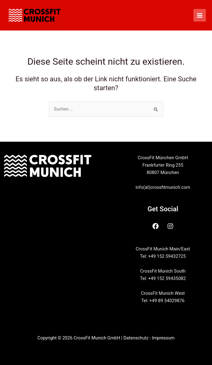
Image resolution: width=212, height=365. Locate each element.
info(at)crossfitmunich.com (162, 187)
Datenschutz (135, 338)
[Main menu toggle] (199, 15)
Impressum (163, 338)
